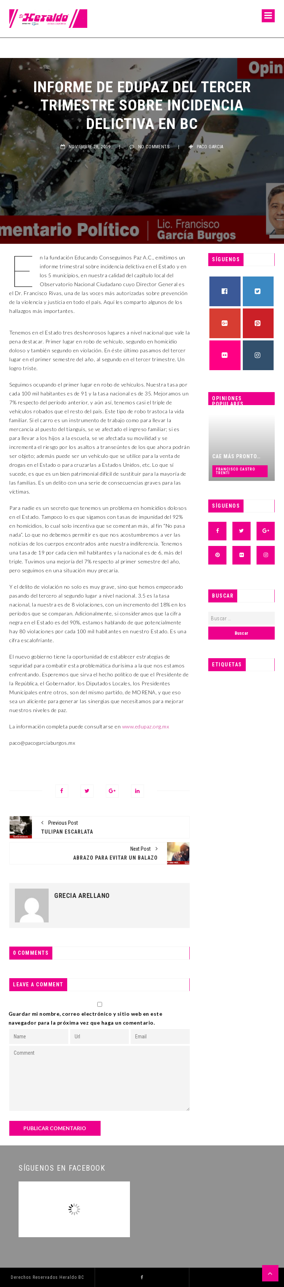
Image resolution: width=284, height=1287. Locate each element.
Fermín (18, 47)
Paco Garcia (210, 146)
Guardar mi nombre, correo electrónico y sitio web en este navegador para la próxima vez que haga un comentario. (86, 1018)
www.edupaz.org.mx (145, 726)
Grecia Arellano (82, 895)
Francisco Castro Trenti (250, 471)
